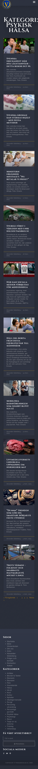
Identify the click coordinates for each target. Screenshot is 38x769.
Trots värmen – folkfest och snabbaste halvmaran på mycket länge (16, 570)
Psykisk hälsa (12, 714)
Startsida (11, 641)
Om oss (10, 649)
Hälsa (9, 688)
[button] (34, 2)
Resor (9, 719)
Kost (9, 693)
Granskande (12, 685)
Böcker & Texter (14, 676)
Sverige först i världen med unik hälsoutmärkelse (18, 228)
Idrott (9, 690)
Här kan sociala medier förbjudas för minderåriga (18, 285)
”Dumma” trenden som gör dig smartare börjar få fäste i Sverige (19, 514)
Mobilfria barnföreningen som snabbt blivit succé (18, 405)
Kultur (9, 695)
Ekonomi (10, 678)
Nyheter (10, 697)
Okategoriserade (14, 700)
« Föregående (9, 598)
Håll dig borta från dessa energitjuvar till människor (18, 342)
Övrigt (9, 702)
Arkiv (9, 651)
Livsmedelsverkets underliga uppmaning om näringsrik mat (18, 463)
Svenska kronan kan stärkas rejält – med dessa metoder (18, 119)
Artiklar (10, 673)
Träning (10, 726)
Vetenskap (11, 729)
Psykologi (11, 717)
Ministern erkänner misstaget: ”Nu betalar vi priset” (18, 175)
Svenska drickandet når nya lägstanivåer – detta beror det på (19, 62)
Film (9, 683)
